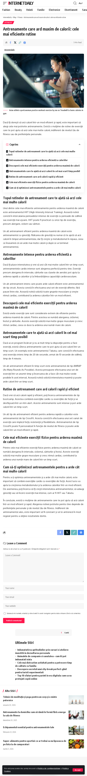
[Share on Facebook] (10, 42)
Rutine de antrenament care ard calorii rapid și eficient (36, 176)
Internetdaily (20, 3)
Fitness (8, 22)
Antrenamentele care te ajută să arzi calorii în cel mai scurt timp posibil (44, 171)
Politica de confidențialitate (49, 768)
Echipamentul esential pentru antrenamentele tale (28, 727)
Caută (66, 633)
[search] (75, 3)
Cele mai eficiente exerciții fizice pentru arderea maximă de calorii (42, 182)
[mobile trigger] (5, 3)
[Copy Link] (20, 42)
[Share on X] (15, 42)
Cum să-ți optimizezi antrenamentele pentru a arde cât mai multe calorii (45, 187)
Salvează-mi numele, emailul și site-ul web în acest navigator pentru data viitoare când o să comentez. (44, 613)
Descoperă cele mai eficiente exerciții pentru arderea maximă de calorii (44, 165)
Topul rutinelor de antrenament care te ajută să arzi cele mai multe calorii (40, 153)
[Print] (25, 42)
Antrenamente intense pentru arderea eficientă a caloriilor (38, 160)
